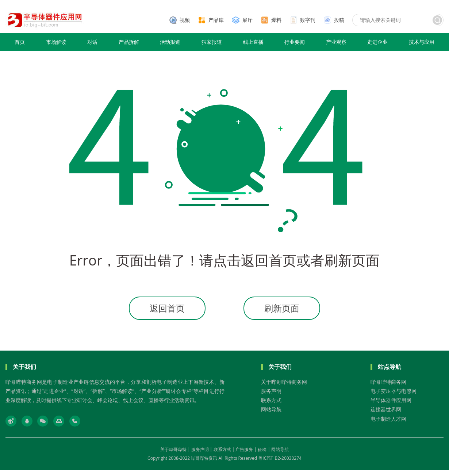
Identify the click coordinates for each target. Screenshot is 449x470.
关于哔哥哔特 (173, 449)
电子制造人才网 (388, 418)
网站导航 (271, 409)
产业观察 (336, 41)
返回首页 (167, 308)
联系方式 (271, 400)
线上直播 (253, 41)
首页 (20, 41)
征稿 (262, 449)
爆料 (276, 19)
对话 (92, 41)
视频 (185, 19)
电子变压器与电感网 (394, 390)
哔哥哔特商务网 (388, 381)
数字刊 (307, 19)
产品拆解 (129, 41)
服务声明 (271, 390)
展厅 (247, 19)
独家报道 (212, 41)
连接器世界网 (386, 409)
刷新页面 (281, 308)
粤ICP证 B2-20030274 (280, 458)
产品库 (216, 19)
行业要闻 (294, 41)
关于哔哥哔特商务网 (284, 381)
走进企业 (377, 41)
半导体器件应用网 (391, 400)
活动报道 (170, 41)
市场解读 (56, 41)
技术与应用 (421, 41)
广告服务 (244, 449)
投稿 (339, 19)
